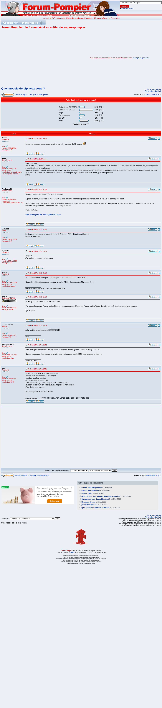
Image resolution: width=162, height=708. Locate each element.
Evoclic (72, 552)
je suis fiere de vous (89, 505)
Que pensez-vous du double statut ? (95, 499)
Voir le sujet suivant (154, 89)
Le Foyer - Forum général (39, 95)
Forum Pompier (21, 95)
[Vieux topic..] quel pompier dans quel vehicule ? (100, 496)
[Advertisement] (28, 57)
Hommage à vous (88, 502)
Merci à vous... (87, 493)
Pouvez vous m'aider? (90, 490)
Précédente (150, 95)
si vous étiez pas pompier (91, 487)
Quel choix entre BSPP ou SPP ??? (95, 508)
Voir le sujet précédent (153, 91)
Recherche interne (127, 9)
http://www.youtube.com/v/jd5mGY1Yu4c (43, 215)
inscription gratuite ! (141, 58)
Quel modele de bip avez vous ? (23, 88)
